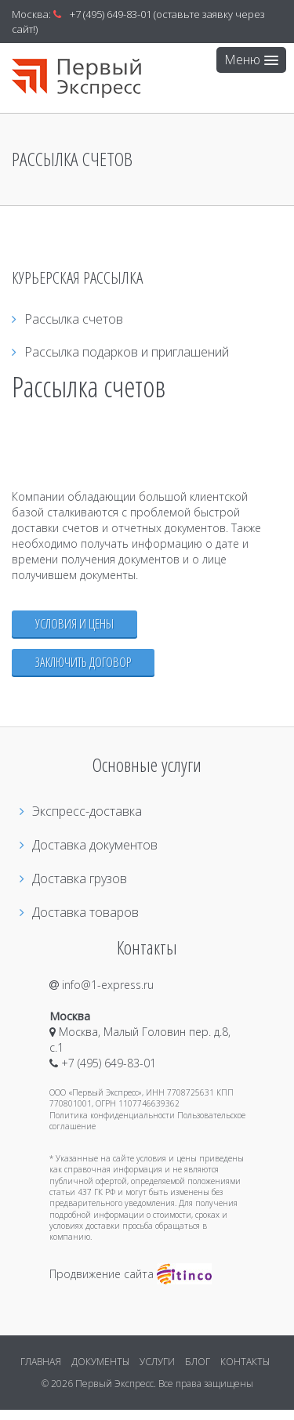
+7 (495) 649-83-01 (110, 14)
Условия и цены (74, 623)
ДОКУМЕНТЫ (100, 1361)
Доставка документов (89, 844)
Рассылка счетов (67, 319)
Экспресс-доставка (81, 811)
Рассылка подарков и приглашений (120, 351)
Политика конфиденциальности (112, 1115)
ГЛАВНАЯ (40, 1361)
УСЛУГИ (157, 1361)
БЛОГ (197, 1361)
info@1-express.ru (101, 984)
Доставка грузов (73, 878)
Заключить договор (83, 662)
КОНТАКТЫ (245, 1361)
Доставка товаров (79, 912)
